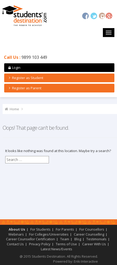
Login (13, 67)
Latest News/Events (56, 249)
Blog (77, 239)
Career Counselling (89, 234)
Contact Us (15, 244)
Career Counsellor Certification (30, 239)
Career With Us (94, 244)
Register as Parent (24, 88)
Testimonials (96, 239)
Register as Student (25, 77)
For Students (40, 229)
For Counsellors (91, 229)
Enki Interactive (86, 261)
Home (14, 109)
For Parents (65, 229)
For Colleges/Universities (49, 234)
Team (64, 239)
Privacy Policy (40, 244)
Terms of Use (66, 244)
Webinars (16, 234)
